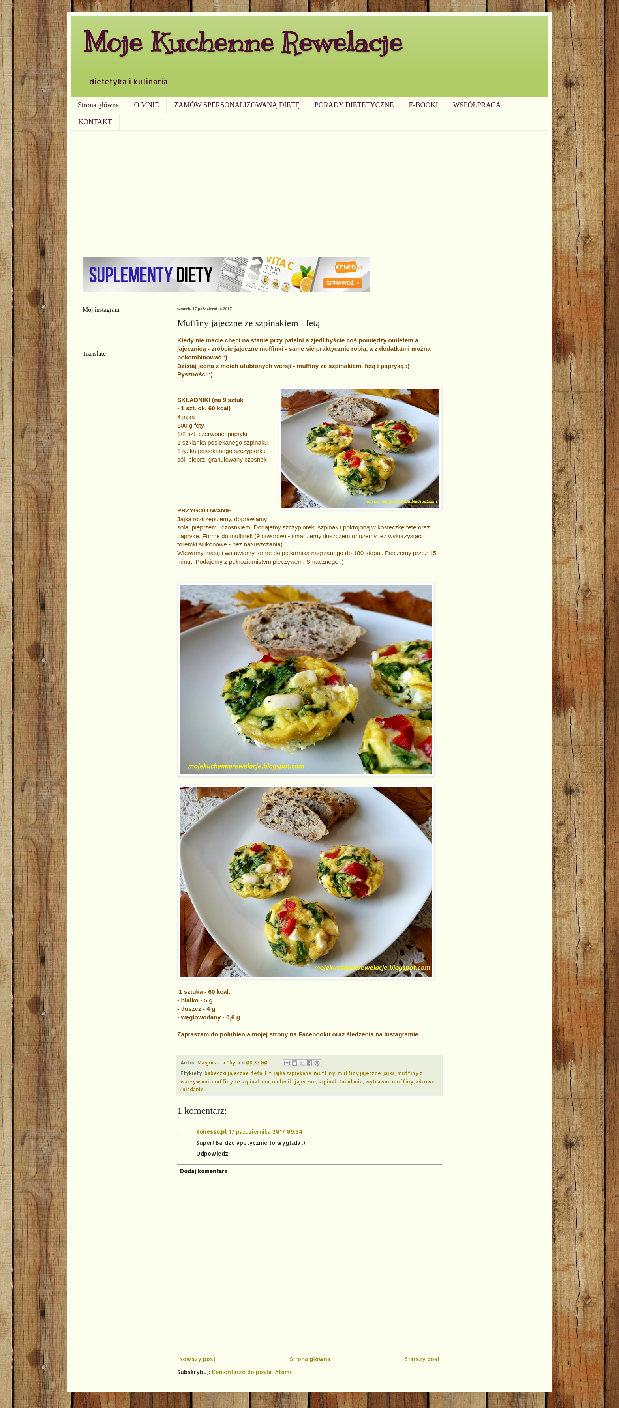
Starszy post (422, 1359)
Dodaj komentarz (203, 1171)
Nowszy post (197, 1359)
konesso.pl (211, 1131)
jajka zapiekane (292, 1073)
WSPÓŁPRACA (477, 105)
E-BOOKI (423, 105)
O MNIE (146, 105)
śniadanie (351, 1081)
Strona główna (98, 105)
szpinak (327, 1081)
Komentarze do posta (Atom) (251, 1372)
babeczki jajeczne (226, 1073)
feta (256, 1073)
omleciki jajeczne (294, 1081)
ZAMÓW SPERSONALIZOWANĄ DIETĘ (237, 105)
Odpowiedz (212, 1153)
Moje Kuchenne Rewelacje (242, 42)
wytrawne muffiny (389, 1081)
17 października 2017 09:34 (265, 1131)
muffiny (324, 1073)
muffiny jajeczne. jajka (366, 1073)
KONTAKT (95, 122)
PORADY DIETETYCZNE (354, 105)
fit (267, 1073)
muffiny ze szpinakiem (241, 1081)
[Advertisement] (309, 190)
